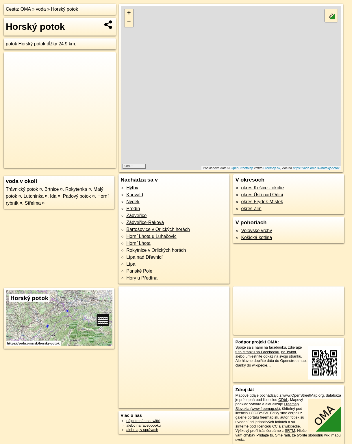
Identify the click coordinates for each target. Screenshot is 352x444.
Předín (133, 208)
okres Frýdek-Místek (262, 201)
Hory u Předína (142, 277)
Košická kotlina (256, 237)
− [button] (129, 22)
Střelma (33, 203)
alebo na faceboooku (143, 425)
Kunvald (134, 194)
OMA (26, 9)
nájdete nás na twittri (143, 421)
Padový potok (77, 196)
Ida (53, 196)
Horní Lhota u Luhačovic (151, 236)
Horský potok (64, 9)
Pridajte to (264, 435)
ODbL (283, 399)
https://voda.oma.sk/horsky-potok (316, 168)
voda (41, 9)
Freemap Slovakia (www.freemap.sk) (267, 406)
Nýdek (132, 201)
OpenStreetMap (242, 168)
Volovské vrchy (256, 230)
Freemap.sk (271, 168)
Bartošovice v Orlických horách (158, 229)
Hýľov (132, 187)
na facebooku (275, 347)
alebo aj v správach (142, 430)
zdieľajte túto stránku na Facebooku (268, 349)
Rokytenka (76, 189)
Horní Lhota (138, 243)
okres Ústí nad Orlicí (262, 194)
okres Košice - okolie (262, 187)
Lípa (130, 264)
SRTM (290, 430)
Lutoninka (33, 196)
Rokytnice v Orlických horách (156, 250)
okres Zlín (251, 208)
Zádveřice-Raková (145, 222)
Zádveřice (136, 215)
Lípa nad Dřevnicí (144, 257)
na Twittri (288, 352)
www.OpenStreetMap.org (303, 395)
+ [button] (129, 13)
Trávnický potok (22, 189)
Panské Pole (139, 271)
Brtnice (52, 189)
